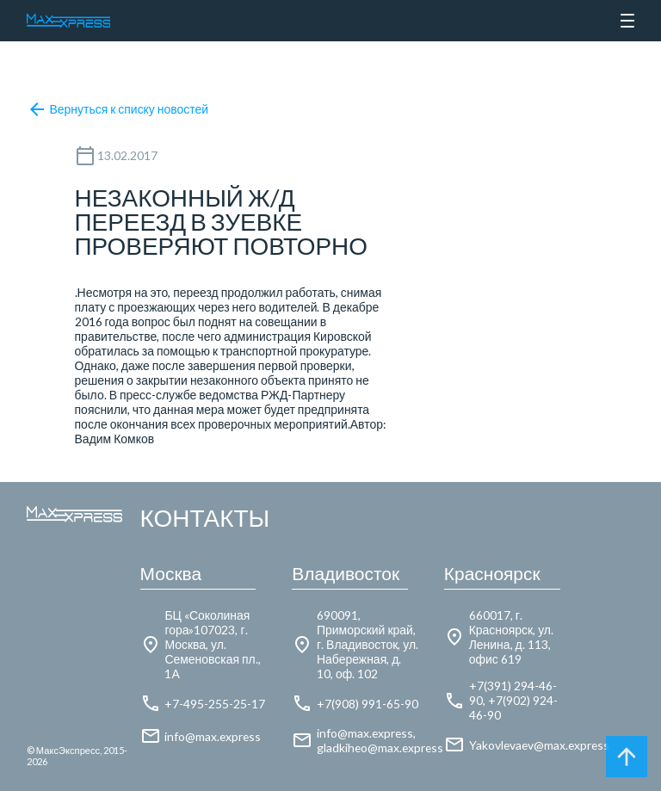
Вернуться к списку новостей (117, 109)
